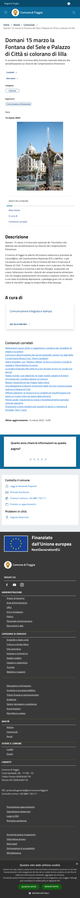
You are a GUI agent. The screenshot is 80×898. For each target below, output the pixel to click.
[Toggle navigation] (6, 12)
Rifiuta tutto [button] (51, 886)
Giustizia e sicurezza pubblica (21, 690)
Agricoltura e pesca (16, 713)
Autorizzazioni (14, 708)
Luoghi (10, 749)
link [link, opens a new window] (58, 881)
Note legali (12, 843)
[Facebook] (7, 585)
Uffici (9, 607)
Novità (16, 24)
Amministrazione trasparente (21, 834)
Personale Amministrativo (19, 621)
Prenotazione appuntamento (21, 807)
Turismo (10, 667)
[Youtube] (14, 585)
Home (6, 24)
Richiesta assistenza (17, 820)
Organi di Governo (15, 598)
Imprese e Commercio (17, 653)
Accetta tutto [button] (29, 887)
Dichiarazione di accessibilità (21, 848)
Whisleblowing (14, 853)
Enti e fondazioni (15, 612)
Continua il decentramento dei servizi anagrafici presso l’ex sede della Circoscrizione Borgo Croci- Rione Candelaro (39, 356)
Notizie (10, 727)
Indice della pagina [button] (18, 200)
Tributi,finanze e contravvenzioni (23, 695)
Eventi (10, 754)
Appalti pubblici (14, 658)
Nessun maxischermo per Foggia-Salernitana (27, 382)
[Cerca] (74, 12)
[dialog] (40, 879)
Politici (10, 616)
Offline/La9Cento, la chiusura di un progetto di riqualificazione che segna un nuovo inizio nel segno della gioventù (37, 394)
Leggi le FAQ (13, 816)
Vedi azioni (12, 78)
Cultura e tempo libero (18, 644)
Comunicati (29, 24)
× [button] (77, 864)
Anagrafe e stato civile (18, 639)
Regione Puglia (11, 3)
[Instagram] (22, 585)
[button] (40, 893)
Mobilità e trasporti (16, 672)
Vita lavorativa (14, 649)
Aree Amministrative (17, 602)
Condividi (12, 72)
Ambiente (11, 699)
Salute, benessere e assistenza (22, 704)
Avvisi (10, 736)
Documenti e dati (15, 625)
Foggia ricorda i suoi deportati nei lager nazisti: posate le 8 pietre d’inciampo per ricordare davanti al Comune (36, 377)
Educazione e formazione (19, 685)
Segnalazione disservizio (18, 811)
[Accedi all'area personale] (69, 3)
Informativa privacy (16, 839)
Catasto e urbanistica (17, 662)
